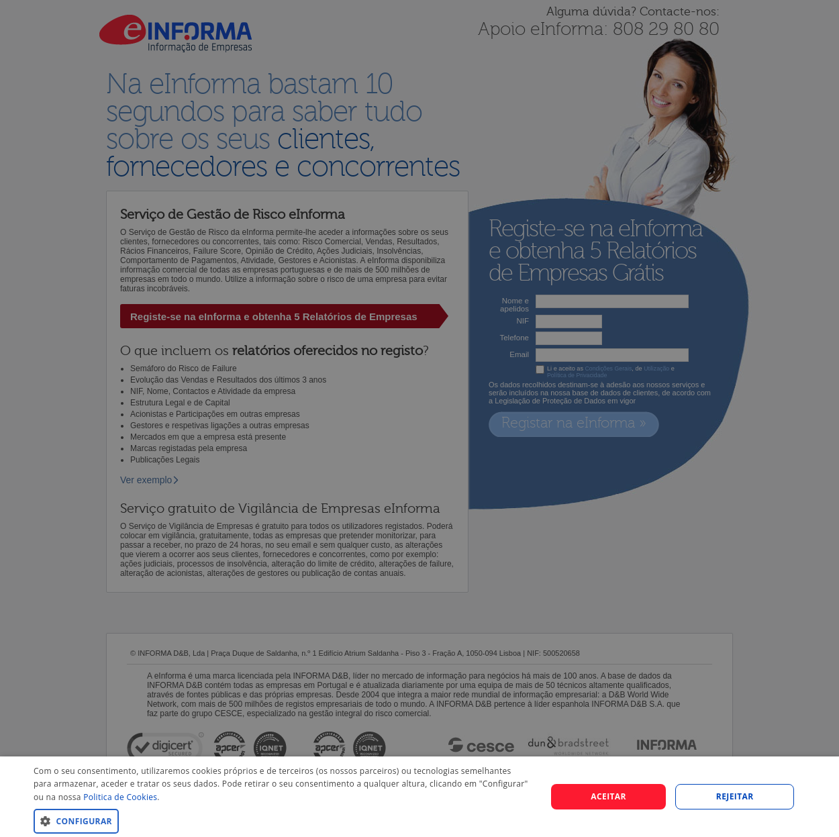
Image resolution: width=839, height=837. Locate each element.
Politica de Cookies (120, 797)
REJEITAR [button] (735, 796)
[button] (282, 820)
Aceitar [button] (608, 796)
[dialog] (419, 796)
